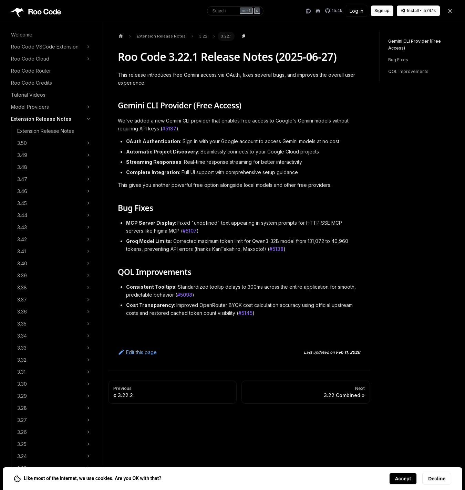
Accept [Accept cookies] (403, 478)
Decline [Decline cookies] (436, 478)
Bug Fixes (398, 59)
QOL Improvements (408, 71)
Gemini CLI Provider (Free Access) (414, 45)
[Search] (235, 11)
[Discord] (318, 11)
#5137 (169, 128)
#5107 (190, 231)
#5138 (276, 249)
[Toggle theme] (450, 11)
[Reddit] (308, 11)
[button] (51, 46)
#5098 (184, 295)
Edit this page (137, 352)
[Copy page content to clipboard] (243, 36)
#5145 (245, 313)
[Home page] (120, 36)
